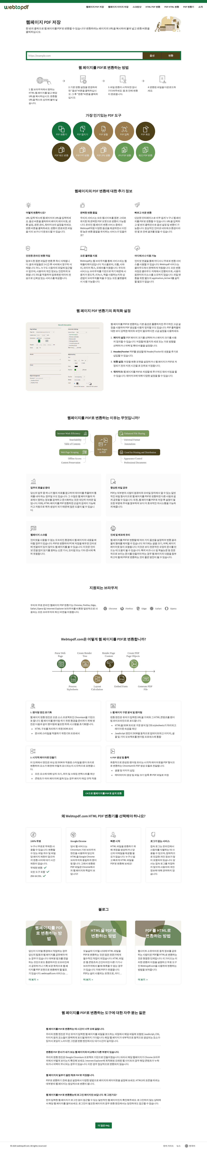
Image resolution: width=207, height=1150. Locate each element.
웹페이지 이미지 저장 (118, 6)
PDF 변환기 (188, 6)
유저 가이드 (168, 1146)
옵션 (152, 55)
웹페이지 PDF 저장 (95, 6)
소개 (200, 6)
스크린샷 (137, 6)
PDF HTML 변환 (171, 6)
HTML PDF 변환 (153, 6)
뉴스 (179, 1146)
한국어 (192, 1146)
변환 (170, 55)
